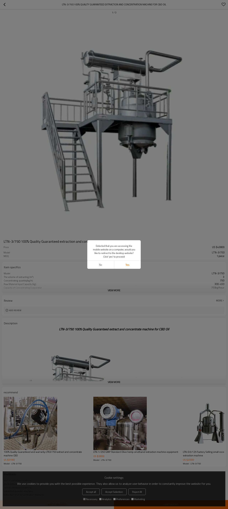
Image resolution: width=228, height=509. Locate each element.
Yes (127, 242)
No (100, 242)
